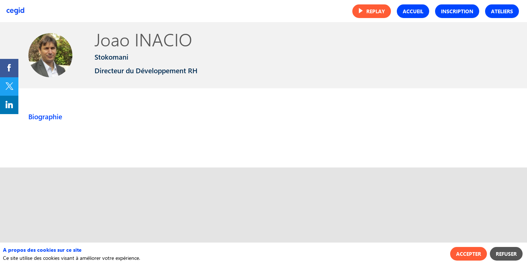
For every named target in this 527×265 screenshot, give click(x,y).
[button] (371, 11)
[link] (9, 68)
